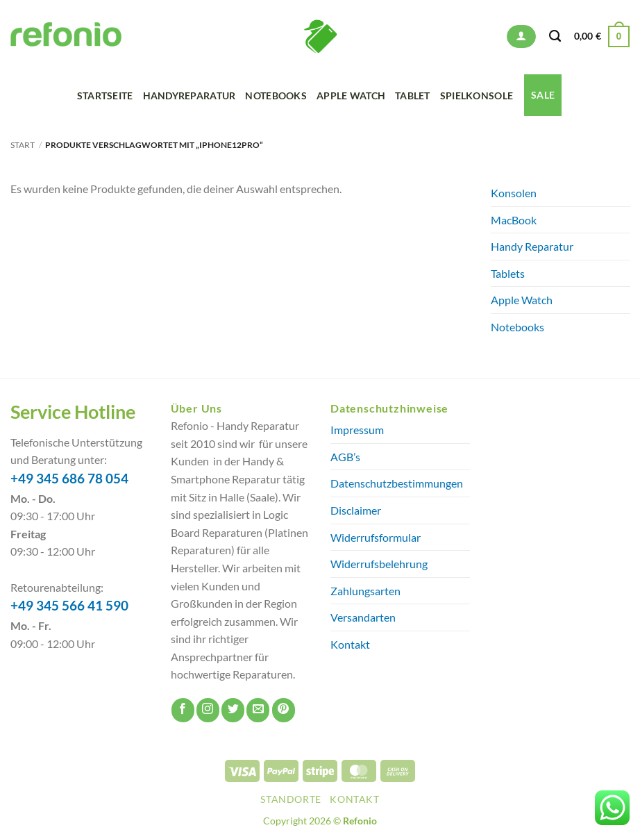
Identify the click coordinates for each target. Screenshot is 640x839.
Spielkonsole (476, 95)
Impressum (357, 429)
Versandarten (363, 617)
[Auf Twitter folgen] (232, 710)
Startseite (105, 95)
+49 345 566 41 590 (69, 605)
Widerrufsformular (375, 537)
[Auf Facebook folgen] (182, 710)
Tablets (508, 273)
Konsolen (514, 192)
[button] (521, 36)
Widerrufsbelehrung (379, 563)
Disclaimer (355, 510)
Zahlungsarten (365, 590)
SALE (543, 95)
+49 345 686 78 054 (69, 478)
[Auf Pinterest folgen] (283, 710)
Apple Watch (351, 95)
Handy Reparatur (532, 246)
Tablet (412, 95)
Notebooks (276, 95)
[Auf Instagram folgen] (207, 710)
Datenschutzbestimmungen (396, 483)
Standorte (290, 799)
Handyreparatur (189, 95)
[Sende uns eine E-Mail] (257, 710)
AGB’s (345, 456)
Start (22, 145)
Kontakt (350, 644)
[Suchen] (555, 36)
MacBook (514, 219)
